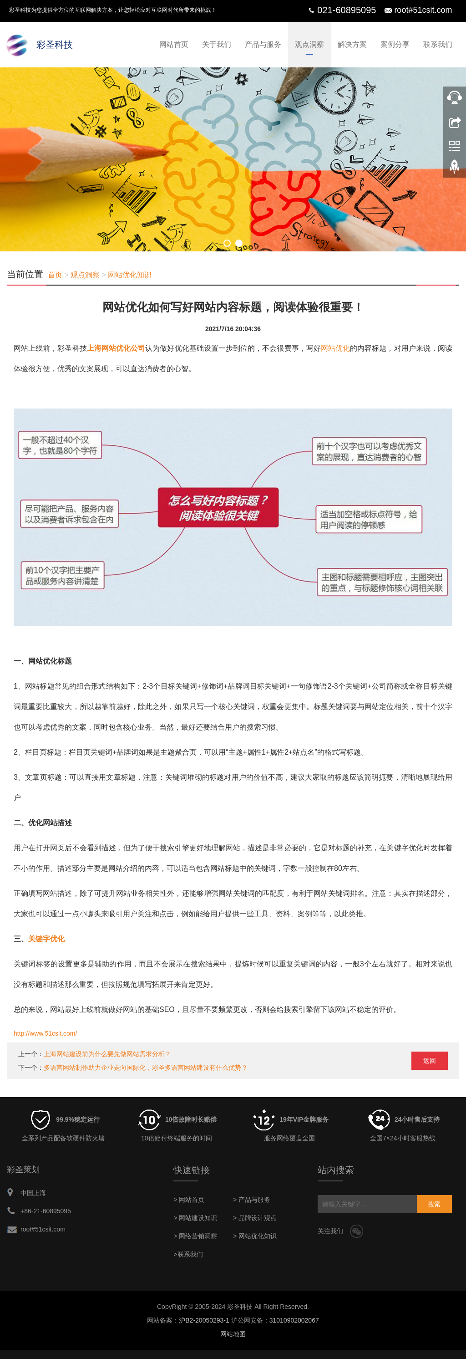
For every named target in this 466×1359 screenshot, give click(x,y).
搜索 (434, 1204)
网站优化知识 (130, 275)
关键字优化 (46, 939)
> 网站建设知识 (195, 1217)
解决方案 (352, 44)
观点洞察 (309, 44)
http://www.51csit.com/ (45, 1033)
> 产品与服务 (251, 1199)
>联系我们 (188, 1254)
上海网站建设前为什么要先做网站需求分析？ (107, 1054)
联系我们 (437, 44)
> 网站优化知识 (255, 1236)
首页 (55, 275)
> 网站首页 (188, 1199)
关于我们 (216, 44)
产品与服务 (263, 44)
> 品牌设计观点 (255, 1217)
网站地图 (233, 1334)
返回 (429, 1060)
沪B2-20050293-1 (204, 1320)
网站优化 (335, 348)
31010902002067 (294, 1320)
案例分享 (395, 44)
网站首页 (173, 44)
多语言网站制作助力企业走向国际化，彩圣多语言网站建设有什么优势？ (146, 1067)
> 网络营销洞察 (195, 1236)
